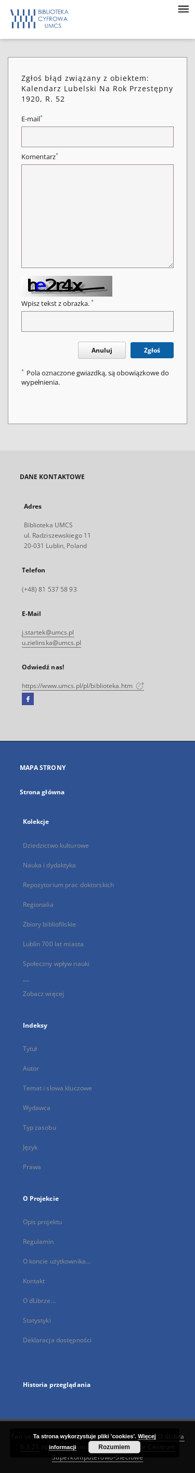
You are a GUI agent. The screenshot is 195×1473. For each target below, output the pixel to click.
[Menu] (183, 8)
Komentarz (39, 156)
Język (30, 1147)
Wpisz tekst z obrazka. (57, 303)
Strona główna (42, 792)
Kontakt (34, 1280)
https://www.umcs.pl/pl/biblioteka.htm (83, 685)
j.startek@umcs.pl (48, 632)
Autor (31, 1068)
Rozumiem (114, 1447)
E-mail (32, 119)
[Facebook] (28, 699)
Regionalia (38, 904)
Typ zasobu (39, 1127)
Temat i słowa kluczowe (58, 1088)
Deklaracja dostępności (57, 1340)
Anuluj (102, 350)
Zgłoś (152, 350)
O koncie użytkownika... (57, 1261)
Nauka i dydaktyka (49, 865)
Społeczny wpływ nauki (56, 963)
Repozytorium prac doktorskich (68, 884)
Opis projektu (42, 1221)
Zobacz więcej (43, 993)
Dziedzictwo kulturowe (56, 845)
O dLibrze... (39, 1300)
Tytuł (30, 1048)
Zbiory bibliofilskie (49, 924)
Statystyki (37, 1320)
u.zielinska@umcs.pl (51, 642)
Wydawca (37, 1107)
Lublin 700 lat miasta (53, 943)
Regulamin (38, 1241)
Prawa (32, 1166)
